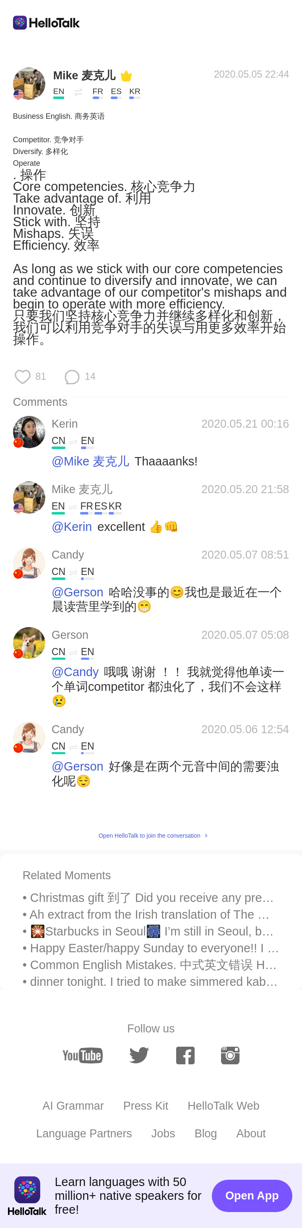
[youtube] (82, 1055)
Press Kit (146, 1106)
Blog (206, 1133)
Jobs (163, 1133)
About (251, 1133)
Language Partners (84, 1133)
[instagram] (230, 1055)
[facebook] (185, 1055)
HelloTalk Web (223, 1106)
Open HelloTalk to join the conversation (149, 835)
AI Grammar (73, 1106)
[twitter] (139, 1055)
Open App (252, 1195)
